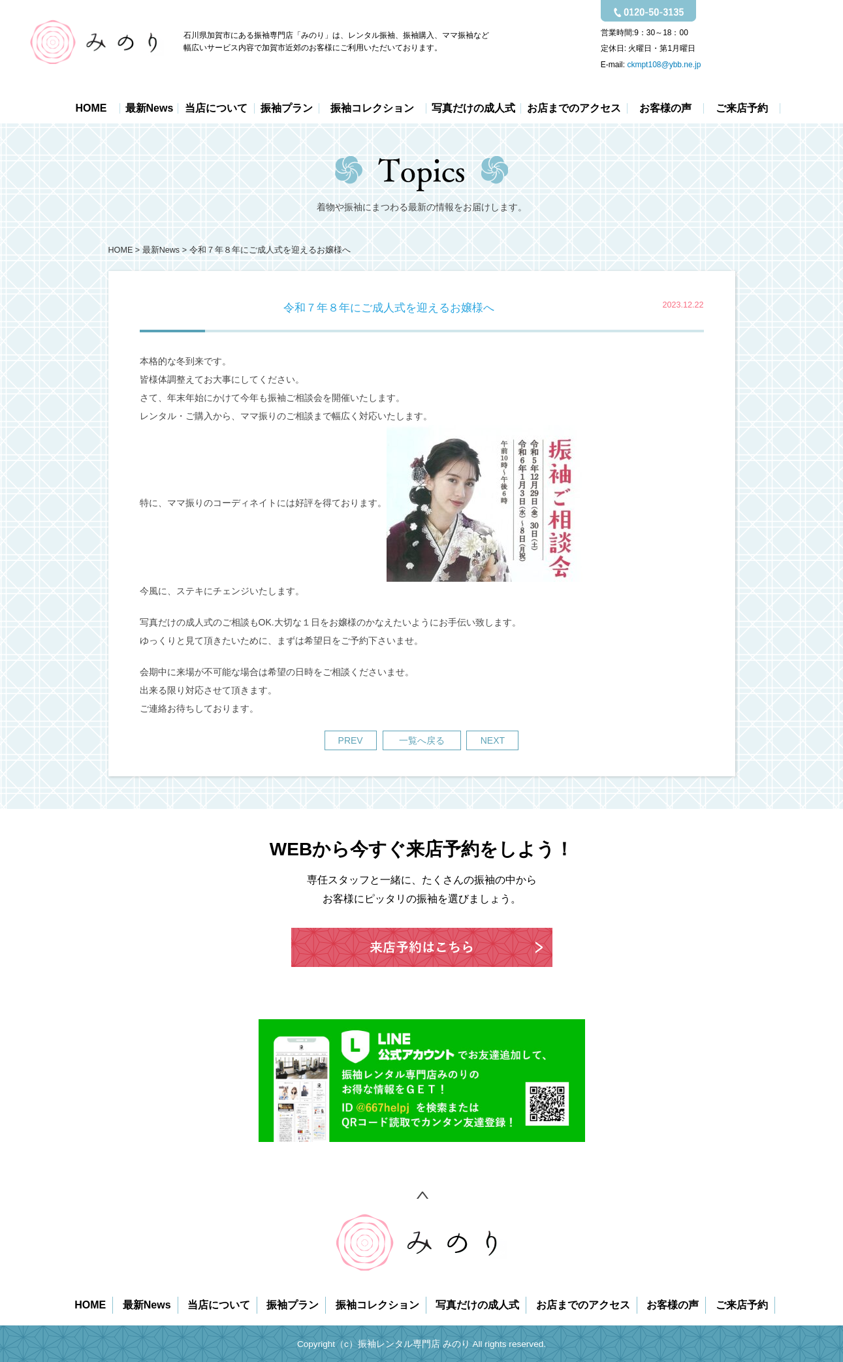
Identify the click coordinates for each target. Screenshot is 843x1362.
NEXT (493, 740)
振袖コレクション (372, 108)
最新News (149, 108)
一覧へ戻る (422, 740)
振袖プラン (287, 108)
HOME (90, 108)
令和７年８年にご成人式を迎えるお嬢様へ (270, 250)
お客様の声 (665, 108)
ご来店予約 (742, 108)
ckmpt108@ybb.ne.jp (664, 64)
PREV (350, 740)
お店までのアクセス (574, 108)
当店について (216, 108)
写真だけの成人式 (473, 108)
